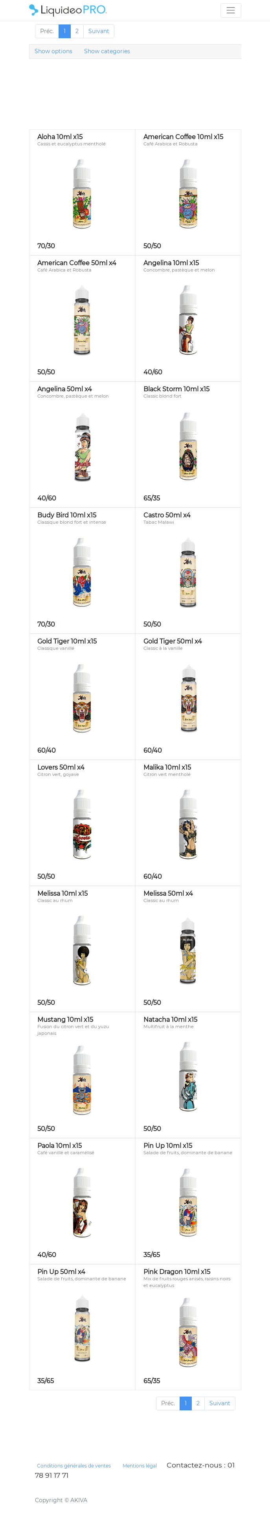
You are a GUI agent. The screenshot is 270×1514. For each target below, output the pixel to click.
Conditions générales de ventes (74, 1466)
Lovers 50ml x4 (60, 767)
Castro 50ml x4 (167, 515)
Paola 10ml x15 (59, 1145)
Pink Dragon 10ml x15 (176, 1272)
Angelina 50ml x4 (64, 389)
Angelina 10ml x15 (171, 263)
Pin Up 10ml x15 (167, 1145)
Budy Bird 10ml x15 (66, 515)
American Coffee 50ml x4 (76, 263)
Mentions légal (140, 1466)
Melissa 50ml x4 (168, 893)
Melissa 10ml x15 (62, 893)
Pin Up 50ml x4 (61, 1272)
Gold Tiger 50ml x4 (172, 641)
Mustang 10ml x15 (65, 1019)
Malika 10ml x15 (167, 767)
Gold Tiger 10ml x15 (67, 641)
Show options (53, 51)
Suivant (98, 31)
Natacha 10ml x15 (170, 1019)
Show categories (107, 51)
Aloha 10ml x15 (60, 137)
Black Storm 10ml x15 (176, 389)
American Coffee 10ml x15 (183, 137)
